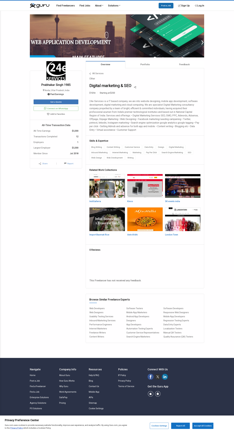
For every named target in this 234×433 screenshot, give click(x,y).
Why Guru (63, 386)
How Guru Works (67, 381)
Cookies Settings (159, 426)
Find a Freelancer (38, 386)
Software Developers (173, 308)
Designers (131, 320)
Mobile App (94, 392)
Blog (91, 381)
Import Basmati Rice (99, 234)
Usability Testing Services (101, 316)
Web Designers (96, 312)
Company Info (67, 369)
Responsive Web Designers (176, 312)
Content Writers (96, 336)
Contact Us (94, 386)
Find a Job (34, 392)
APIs (91, 397)
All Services (96, 74)
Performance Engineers (100, 324)
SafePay (63, 397)
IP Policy (122, 375)
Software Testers (134, 308)
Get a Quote (55, 102)
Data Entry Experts (172, 324)
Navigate (35, 369)
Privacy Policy (124, 381)
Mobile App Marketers (136, 312)
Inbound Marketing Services (102, 320)
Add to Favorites (56, 114)
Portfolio (145, 64)
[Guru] (39, 5)
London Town (171, 234)
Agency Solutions (38, 403)
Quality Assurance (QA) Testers (178, 336)
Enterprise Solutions (39, 397)
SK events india (172, 201)
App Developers (133, 324)
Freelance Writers (97, 332)
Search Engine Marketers (138, 336)
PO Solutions (36, 408)
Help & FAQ (94, 375)
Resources (95, 369)
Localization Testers (172, 328)
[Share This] (135, 87)
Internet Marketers (98, 328)
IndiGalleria (95, 201)
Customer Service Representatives (142, 332)
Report (68, 163)
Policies (123, 369)
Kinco (130, 201)
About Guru (64, 375)
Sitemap (93, 403)
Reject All (180, 426)
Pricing (62, 403)
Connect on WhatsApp (56, 108)
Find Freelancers (65, 5)
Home (33, 375)
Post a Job (166, 5)
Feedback (184, 64)
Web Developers (97, 308)
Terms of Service (126, 386)
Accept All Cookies (203, 426)
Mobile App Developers (174, 316)
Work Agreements (67, 392)
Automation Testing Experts (139, 328)
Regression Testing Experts (176, 320)
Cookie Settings (96, 408)
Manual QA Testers (172, 332)
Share (43, 163)
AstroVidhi (132, 234)
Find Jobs (85, 5)
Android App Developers (137, 316)
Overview (105, 64)
